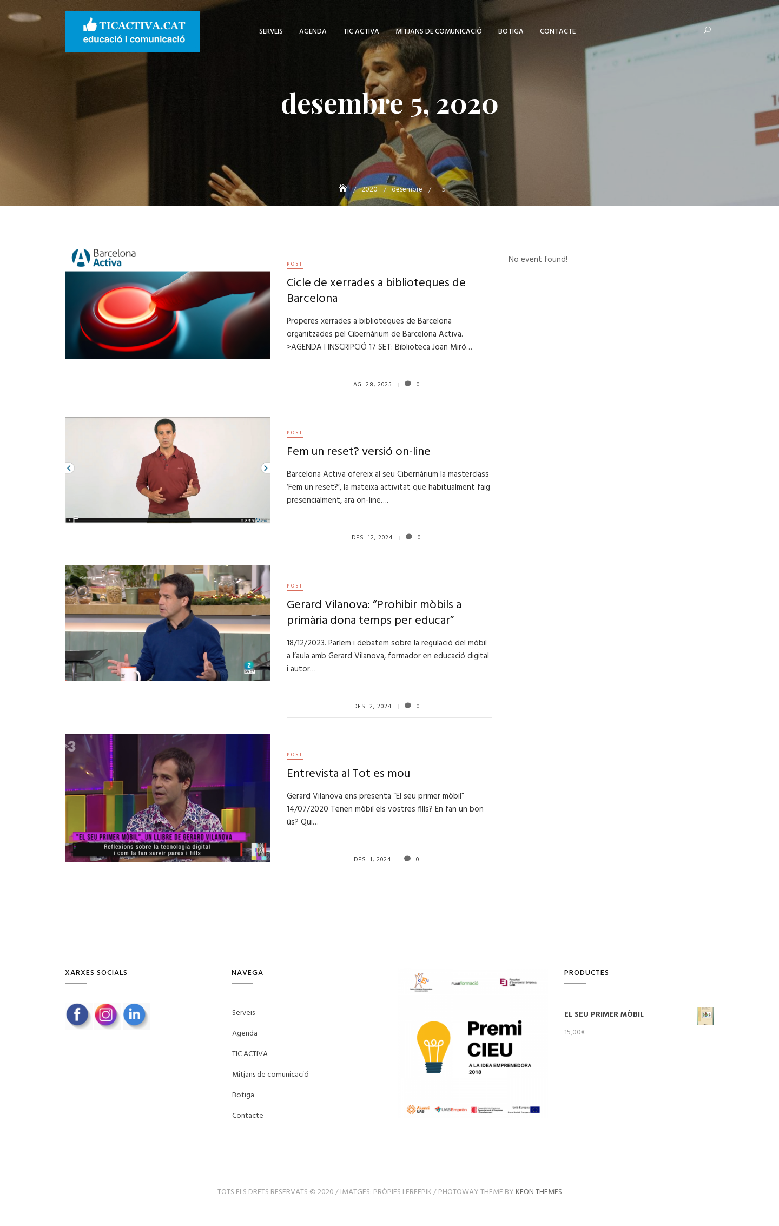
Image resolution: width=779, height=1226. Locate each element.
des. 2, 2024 (372, 706)
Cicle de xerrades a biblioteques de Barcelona (376, 291)
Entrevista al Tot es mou (348, 773)
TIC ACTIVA (361, 31)
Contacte (558, 31)
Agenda (313, 31)
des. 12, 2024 (372, 538)
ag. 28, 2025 (372, 385)
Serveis (271, 31)
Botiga (511, 31)
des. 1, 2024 (372, 860)
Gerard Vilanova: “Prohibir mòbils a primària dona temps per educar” (374, 613)
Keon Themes (539, 1192)
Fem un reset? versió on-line (359, 452)
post (295, 264)
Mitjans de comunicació (438, 31)
